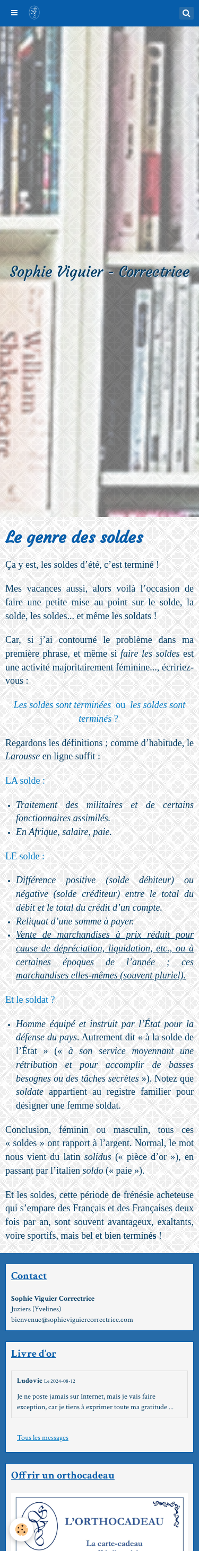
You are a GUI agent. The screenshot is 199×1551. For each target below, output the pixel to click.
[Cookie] (21, 1529)
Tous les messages (42, 1438)
